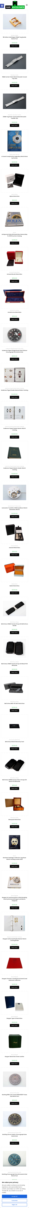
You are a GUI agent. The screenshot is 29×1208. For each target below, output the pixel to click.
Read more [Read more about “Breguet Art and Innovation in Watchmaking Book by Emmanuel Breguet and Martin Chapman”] (14, 907)
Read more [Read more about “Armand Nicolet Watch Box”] (14, 281)
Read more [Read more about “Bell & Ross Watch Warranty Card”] (14, 748)
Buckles (13, 35)
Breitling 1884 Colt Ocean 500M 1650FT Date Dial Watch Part (14, 1095)
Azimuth (13, 545)
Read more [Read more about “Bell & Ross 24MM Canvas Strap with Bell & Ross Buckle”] (14, 632)
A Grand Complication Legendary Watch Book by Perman (14, 157)
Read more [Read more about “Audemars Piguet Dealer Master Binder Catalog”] (14, 397)
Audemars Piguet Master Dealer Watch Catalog (14, 468)
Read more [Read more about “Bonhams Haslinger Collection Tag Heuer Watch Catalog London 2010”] (14, 866)
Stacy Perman (16, 154)
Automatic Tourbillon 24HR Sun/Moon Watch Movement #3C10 (14, 508)
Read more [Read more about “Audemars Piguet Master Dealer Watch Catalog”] (14, 476)
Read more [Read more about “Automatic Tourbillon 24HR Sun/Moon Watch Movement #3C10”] (14, 516)
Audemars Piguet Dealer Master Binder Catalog (14, 390)
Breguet (16, 895)
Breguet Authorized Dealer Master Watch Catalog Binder (14, 939)
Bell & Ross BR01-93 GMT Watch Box (14, 703)
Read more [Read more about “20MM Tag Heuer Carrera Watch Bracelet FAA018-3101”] (14, 125)
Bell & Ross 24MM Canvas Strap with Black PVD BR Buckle (14, 664)
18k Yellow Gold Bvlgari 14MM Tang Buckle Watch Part (14, 38)
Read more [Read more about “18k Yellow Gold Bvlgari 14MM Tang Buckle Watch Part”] (14, 46)
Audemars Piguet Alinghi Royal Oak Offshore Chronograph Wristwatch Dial (14, 351)
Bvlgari (16, 35)
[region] (14, 1194)
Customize (14, 1200)
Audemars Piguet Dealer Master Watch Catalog (14, 429)
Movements (11, 506)
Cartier (16, 75)
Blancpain (13, 817)
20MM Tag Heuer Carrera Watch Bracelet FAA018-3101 (14, 117)
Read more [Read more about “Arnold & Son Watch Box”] (14, 319)
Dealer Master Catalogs (18, 388)
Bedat (13, 584)
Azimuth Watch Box (14, 547)
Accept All (14, 1196)
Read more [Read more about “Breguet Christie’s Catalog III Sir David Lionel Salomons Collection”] (14, 987)
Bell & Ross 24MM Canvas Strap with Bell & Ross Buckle (14, 624)
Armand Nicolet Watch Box (14, 274)
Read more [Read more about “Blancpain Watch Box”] (14, 826)
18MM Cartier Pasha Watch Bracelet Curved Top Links (14, 77)
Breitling (10, 1132)
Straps (17, 622)
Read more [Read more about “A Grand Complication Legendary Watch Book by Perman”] (14, 165)
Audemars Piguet (10, 348)
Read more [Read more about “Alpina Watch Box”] (14, 203)
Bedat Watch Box (14, 586)
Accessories (12, 739)
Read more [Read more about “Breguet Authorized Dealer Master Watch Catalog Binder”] (14, 947)
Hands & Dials (17, 348)
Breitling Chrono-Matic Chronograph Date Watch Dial (14, 1135)
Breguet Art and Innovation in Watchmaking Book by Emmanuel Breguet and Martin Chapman (14, 899)
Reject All (14, 1204)
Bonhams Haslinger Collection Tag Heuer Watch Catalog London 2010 (14, 858)
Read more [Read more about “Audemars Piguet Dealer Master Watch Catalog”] (14, 437)
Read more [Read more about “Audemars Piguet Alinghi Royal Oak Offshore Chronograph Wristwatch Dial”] (14, 359)
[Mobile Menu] (21, 5)
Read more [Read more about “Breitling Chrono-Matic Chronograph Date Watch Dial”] (14, 1143)
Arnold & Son (13, 310)
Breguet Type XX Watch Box (14, 1018)
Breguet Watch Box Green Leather (14, 1056)
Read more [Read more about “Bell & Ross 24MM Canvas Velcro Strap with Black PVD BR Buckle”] (14, 788)
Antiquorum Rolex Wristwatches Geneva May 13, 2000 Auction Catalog (14, 235)
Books (11, 154)
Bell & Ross (12, 622)
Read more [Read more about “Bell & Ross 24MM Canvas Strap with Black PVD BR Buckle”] (14, 672)
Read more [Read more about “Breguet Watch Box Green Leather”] (14, 1063)
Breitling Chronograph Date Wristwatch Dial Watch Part (14, 1175)
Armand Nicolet (12, 272)
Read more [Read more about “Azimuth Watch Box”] (14, 554)
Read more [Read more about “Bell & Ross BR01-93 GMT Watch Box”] (14, 710)
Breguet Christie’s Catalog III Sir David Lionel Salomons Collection (14, 979)
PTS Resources (17, 506)
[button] (2, 6)
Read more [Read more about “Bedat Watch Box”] (14, 593)
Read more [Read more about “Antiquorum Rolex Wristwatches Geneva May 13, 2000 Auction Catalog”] (14, 243)
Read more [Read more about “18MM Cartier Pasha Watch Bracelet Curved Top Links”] (14, 85)
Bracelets (13, 75)
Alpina (12, 194)
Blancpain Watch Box (15, 819)
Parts (22, 348)
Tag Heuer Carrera (17, 114)
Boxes (16, 194)
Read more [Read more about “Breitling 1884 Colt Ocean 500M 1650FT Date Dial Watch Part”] (14, 1103)
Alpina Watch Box (14, 196)
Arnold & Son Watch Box (14, 312)
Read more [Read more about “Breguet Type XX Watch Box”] (14, 1025)
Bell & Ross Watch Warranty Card (14, 741)
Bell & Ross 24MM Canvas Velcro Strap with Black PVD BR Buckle (14, 780)
